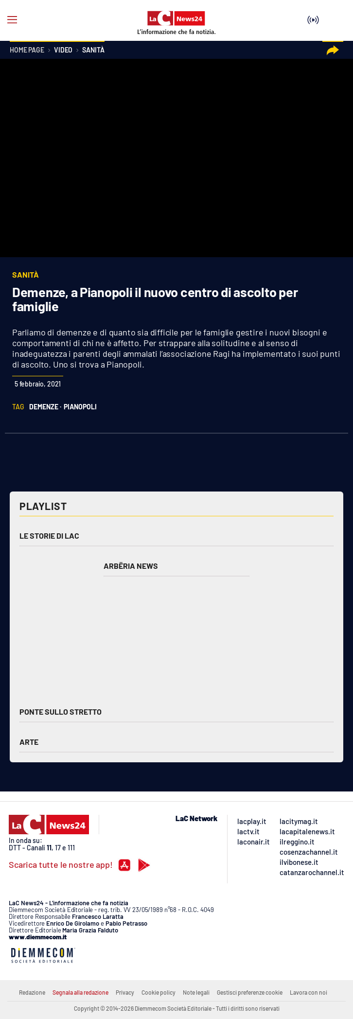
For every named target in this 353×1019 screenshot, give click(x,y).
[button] (332, 50)
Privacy (125, 992)
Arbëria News (131, 565)
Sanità (93, 50)
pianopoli (80, 407)
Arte (28, 741)
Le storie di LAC (49, 535)
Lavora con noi (308, 992)
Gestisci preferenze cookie (249, 992)
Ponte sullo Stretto (60, 711)
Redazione (32, 992)
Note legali (196, 992)
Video (63, 50)
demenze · (45, 407)
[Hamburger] (12, 20)
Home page (27, 50)
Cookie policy (158, 992)
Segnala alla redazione (80, 992)
